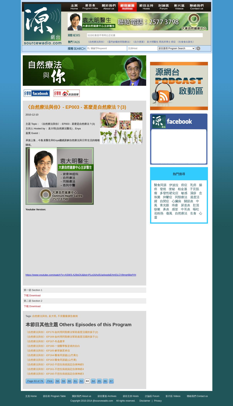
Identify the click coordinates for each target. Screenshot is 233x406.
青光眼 (164, 205)
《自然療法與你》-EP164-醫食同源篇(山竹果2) (52, 355)
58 (57, 381)
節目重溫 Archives (107, 396)
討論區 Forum (152, 396)
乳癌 (193, 185)
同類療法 (181, 197)
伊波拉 (173, 185)
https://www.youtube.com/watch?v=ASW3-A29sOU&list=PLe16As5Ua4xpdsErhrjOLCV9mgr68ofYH (81, 274)
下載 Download (32, 295)
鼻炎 (166, 209)
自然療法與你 (39, 316)
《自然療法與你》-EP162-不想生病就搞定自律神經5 (55, 364)
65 (99, 381)
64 (93, 381)
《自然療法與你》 (96, 41)
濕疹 (193, 193)
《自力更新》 (139, 41)
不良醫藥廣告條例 (68, 316)
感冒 (175, 209)
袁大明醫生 (152, 41)
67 (111, 381)
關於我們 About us (81, 396)
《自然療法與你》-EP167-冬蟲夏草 (45, 341)
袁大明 (52, 316)
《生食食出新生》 (185, 41)
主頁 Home (31, 396)
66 (105, 381)
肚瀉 (196, 205)
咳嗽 (157, 209)
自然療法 (181, 213)
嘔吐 (196, 209)
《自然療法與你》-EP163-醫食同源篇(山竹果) (51, 359)
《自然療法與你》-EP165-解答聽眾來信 (48, 350)
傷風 (169, 213)
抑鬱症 (167, 197)
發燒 (163, 189)
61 (75, 381)
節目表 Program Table (54, 396)
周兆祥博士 (165, 41)
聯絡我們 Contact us (197, 396)
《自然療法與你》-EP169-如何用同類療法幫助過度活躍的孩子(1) (62, 336)
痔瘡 (175, 205)
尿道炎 (185, 205)
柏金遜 (182, 189)
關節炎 (188, 201)
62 (81, 381)
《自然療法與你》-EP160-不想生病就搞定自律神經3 (55, 373)
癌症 (173, 41)
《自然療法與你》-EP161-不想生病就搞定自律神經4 (55, 369)
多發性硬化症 (169, 193)
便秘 (172, 189)
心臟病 (176, 201)
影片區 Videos (173, 396)
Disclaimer (144, 400)
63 (87, 381)
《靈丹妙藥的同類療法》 (119, 41)
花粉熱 (158, 213)
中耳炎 (185, 209)
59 (63, 381)
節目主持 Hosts (131, 396)
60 (69, 381)
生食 (193, 213)
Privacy (158, 400)
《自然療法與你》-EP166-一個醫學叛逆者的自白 (53, 346)
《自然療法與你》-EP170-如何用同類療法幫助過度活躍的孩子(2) (62, 332)
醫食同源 (160, 185)
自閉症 (164, 201)
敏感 (184, 193)
